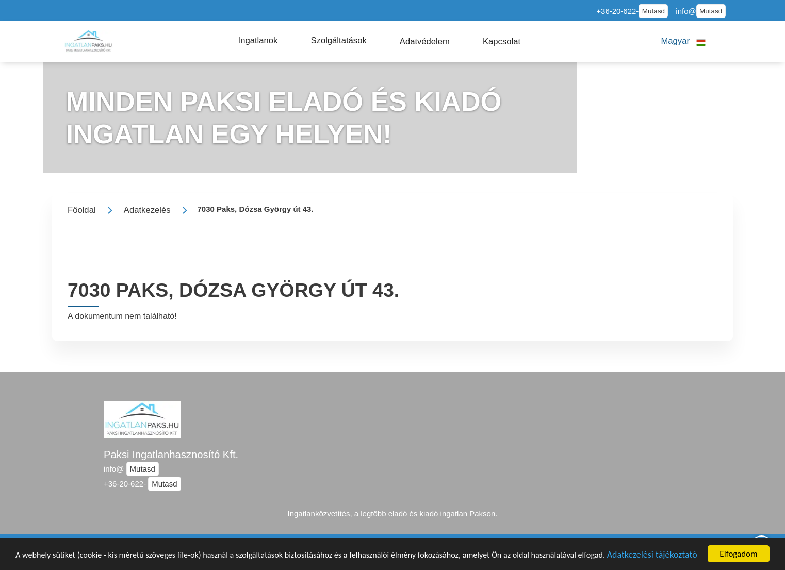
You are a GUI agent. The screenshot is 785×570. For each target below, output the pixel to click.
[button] (258, 40)
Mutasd (653, 11)
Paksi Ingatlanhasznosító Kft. (171, 454)
